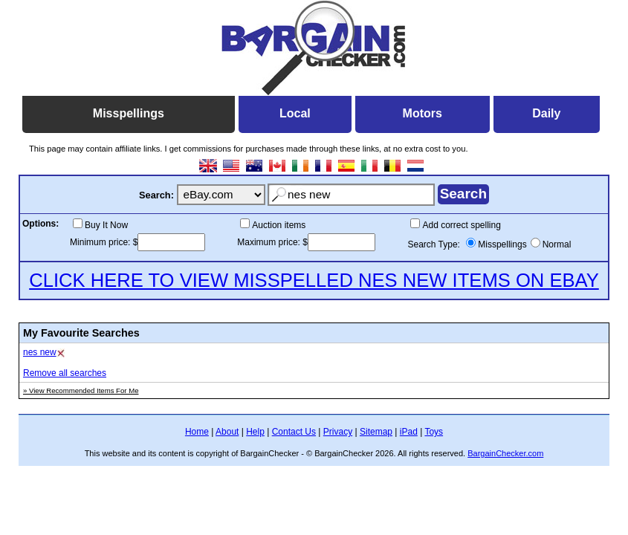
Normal (557, 244)
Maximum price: (269, 242)
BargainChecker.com (505, 453)
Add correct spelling (461, 225)
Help (255, 432)
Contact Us (294, 432)
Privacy (337, 432)
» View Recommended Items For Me (81, 390)
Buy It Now (106, 225)
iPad (409, 432)
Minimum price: (101, 242)
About (227, 432)
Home (197, 432)
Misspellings (502, 244)
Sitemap (376, 432)
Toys (433, 432)
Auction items (278, 225)
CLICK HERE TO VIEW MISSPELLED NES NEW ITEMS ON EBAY (314, 280)
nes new (39, 352)
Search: (156, 195)
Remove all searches (64, 373)
